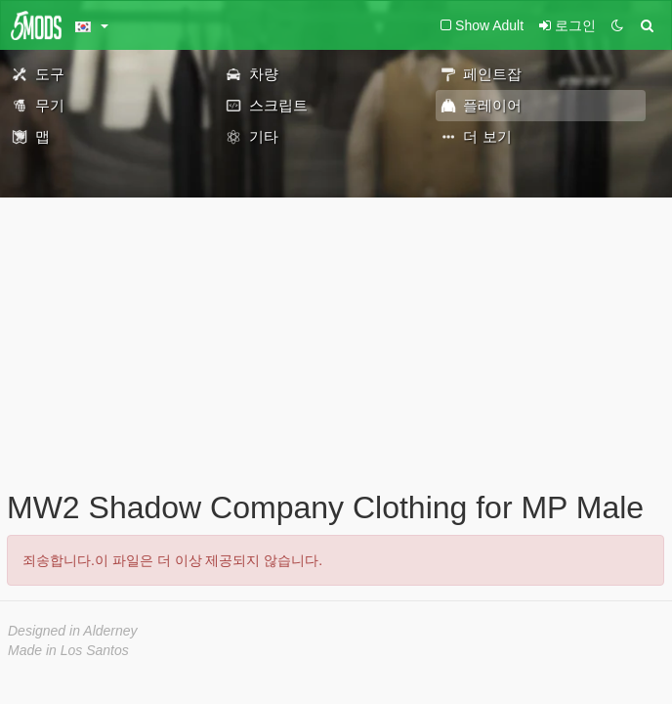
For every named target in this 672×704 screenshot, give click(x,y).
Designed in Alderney (73, 630)
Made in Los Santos (68, 650)
